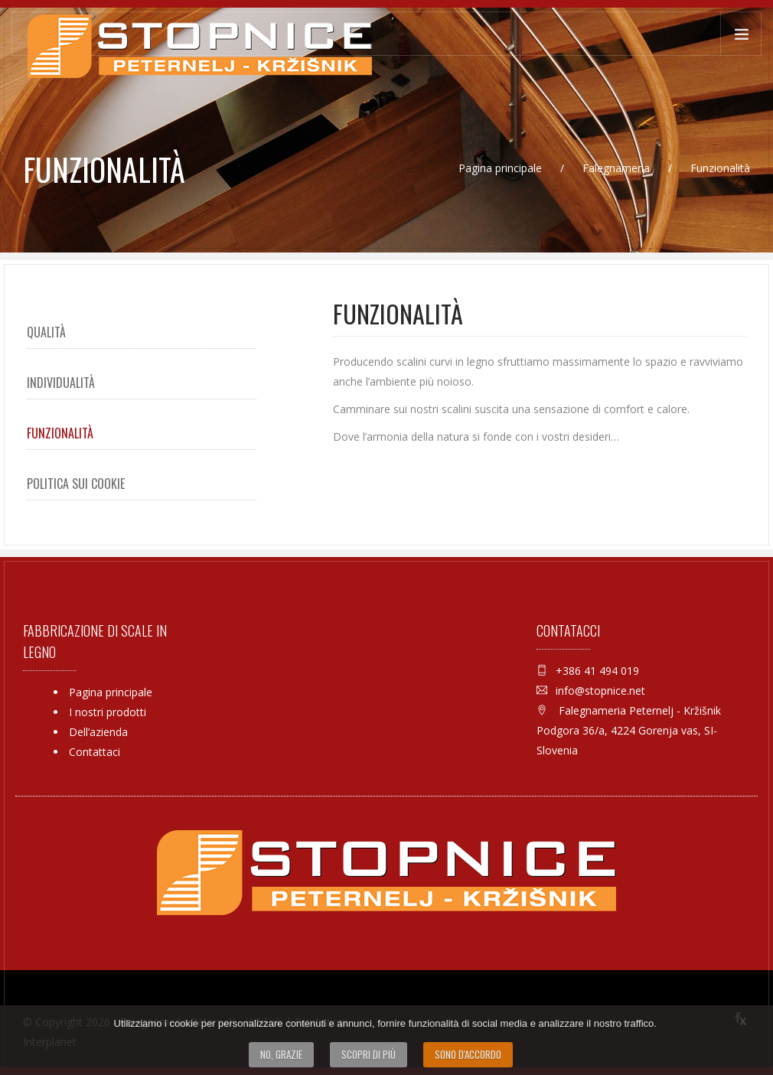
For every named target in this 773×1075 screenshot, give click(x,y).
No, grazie (281, 1054)
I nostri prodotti (107, 712)
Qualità (46, 332)
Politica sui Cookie (76, 483)
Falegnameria (617, 168)
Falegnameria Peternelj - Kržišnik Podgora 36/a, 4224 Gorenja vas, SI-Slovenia (629, 730)
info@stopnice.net (600, 690)
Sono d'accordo (468, 1054)
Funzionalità (60, 433)
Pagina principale (501, 168)
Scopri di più (368, 1054)
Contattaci (94, 751)
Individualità (61, 382)
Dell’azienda (98, 732)
